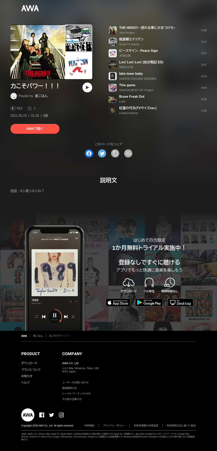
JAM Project (127, 32)
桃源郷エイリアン (131, 39)
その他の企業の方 (72, 399)
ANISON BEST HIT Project (136, 90)
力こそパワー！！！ (59, 335)
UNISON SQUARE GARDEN (137, 78)
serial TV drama (129, 44)
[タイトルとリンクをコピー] (115, 153)
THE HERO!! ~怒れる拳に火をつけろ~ (147, 27)
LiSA (122, 101)
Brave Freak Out (132, 96)
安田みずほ (126, 67)
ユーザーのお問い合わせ (75, 382)
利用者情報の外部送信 (146, 425)
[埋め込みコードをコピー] (128, 153)
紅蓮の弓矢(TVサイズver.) (138, 108)
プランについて (31, 369)
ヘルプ (25, 382)
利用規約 (89, 425)
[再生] (87, 87)
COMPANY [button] (72, 353)
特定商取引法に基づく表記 (181, 425)
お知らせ (27, 376)
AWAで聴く (34, 128)
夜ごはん (41, 96)
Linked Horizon (128, 113)
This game (127, 85)
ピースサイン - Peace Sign (138, 50)
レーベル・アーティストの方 (76, 393)
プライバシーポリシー (114, 425)
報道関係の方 (69, 388)
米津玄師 (125, 55)
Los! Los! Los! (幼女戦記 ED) (141, 62)
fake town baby (131, 73)
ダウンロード (29, 363)
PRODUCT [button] (30, 353)
